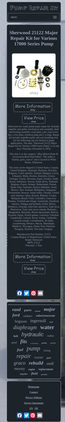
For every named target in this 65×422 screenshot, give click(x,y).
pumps (53, 343)
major (49, 309)
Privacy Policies (33, 397)
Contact (34, 392)
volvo (50, 336)
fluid (34, 373)
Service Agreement (33, 403)
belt (16, 336)
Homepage (33, 387)
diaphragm (25, 327)
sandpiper (27, 316)
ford (16, 315)
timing (47, 350)
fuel (20, 349)
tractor (38, 357)
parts (27, 310)
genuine (44, 374)
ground (37, 311)
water (47, 327)
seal (51, 322)
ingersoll (38, 320)
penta (44, 343)
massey (19, 369)
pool (14, 342)
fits (23, 341)
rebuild (36, 363)
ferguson (21, 321)
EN (31, 408)
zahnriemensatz (45, 315)
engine (31, 369)
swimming (34, 343)
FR (36, 408)
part (49, 357)
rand (16, 309)
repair (23, 356)
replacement (45, 369)
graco (19, 363)
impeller (24, 374)
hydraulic (32, 334)
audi (50, 363)
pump (33, 348)
